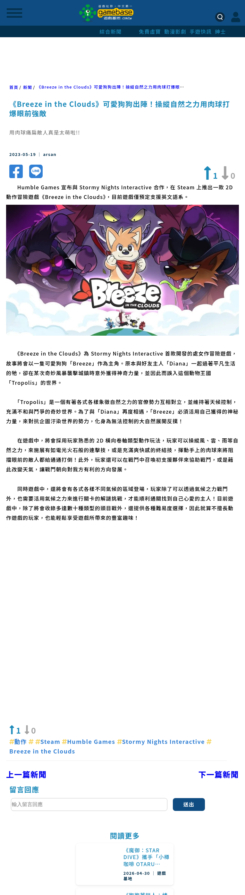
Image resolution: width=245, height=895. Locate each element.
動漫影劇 (175, 31)
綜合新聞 (110, 31)
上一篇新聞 (26, 652)
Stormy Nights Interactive (162, 619)
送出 (189, 682)
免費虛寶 (150, 31)
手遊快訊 (201, 31)
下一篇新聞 (218, 652)
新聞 (27, 87)
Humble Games (89, 619)
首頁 (13, 87)
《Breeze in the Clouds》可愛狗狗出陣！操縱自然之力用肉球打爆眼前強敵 (115, 87)
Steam (48, 619)
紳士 (220, 31)
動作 (19, 619)
